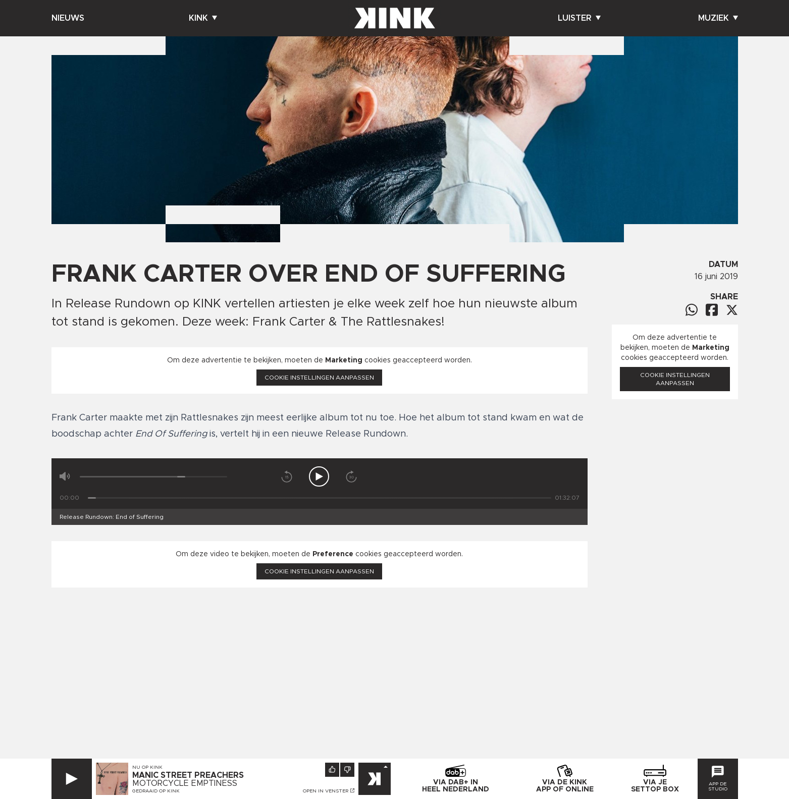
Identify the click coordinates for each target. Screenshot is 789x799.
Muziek (718, 18)
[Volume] (154, 476)
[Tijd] (319, 498)
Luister (579, 18)
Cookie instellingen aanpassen (319, 378)
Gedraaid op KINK (156, 790)
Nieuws (67, 18)
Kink (203, 18)
